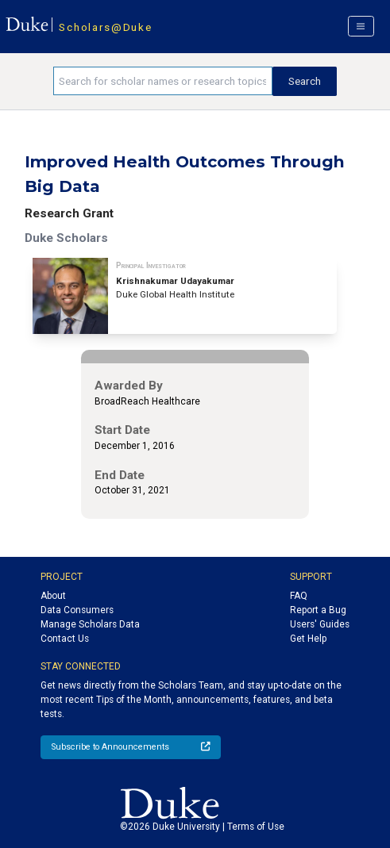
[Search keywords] (162, 81)
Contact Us (65, 638)
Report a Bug (318, 610)
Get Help (308, 638)
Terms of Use (255, 826)
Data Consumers (77, 610)
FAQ (298, 595)
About (53, 595)
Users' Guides (319, 624)
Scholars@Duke (105, 27)
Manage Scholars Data (90, 624)
